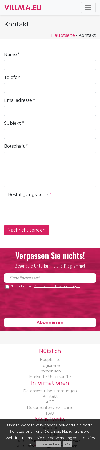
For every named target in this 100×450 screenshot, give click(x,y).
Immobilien (50, 371)
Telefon (12, 77)
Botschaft (16, 146)
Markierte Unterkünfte (50, 376)
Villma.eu (23, 7)
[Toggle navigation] (88, 7)
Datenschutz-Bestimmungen (57, 286)
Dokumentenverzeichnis (50, 407)
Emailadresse (19, 100)
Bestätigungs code (29, 194)
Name (12, 54)
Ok (67, 444)
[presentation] (48, 210)
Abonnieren (50, 322)
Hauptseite (63, 35)
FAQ (50, 413)
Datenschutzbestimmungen (50, 390)
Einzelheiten (48, 444)
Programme (50, 365)
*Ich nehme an (45, 286)
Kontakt (50, 396)
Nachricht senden (26, 230)
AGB (50, 402)
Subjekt (14, 123)
